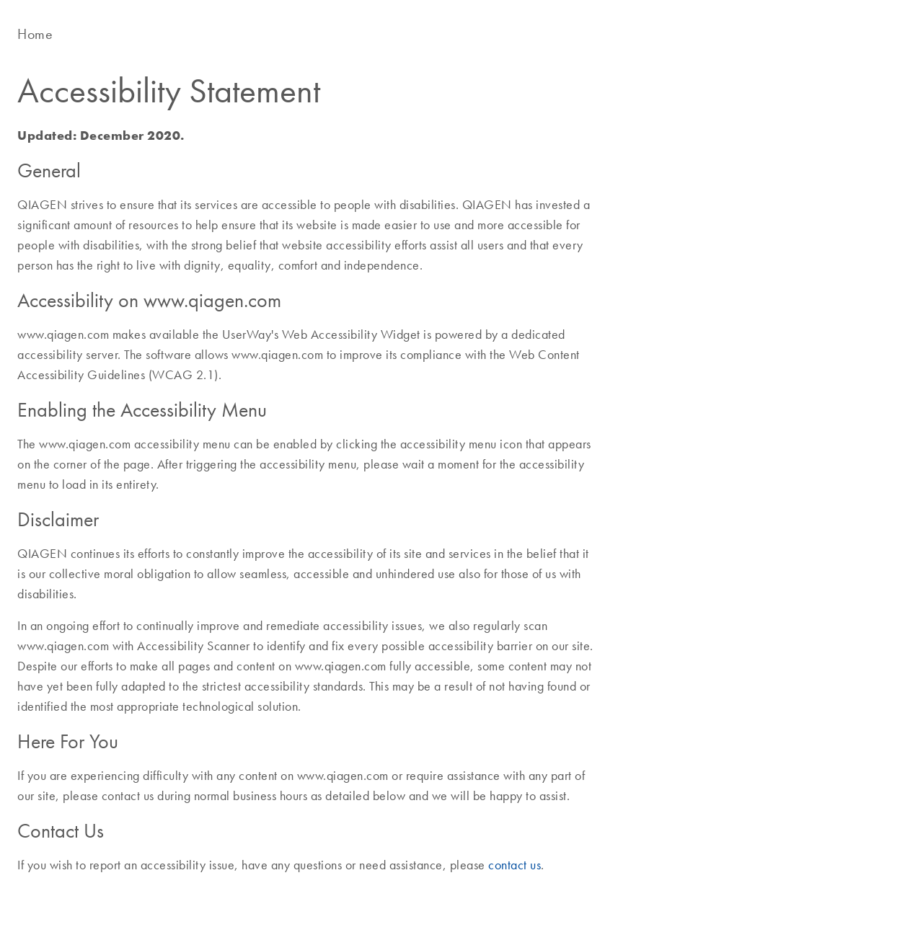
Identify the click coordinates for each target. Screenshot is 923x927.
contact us (514, 865)
